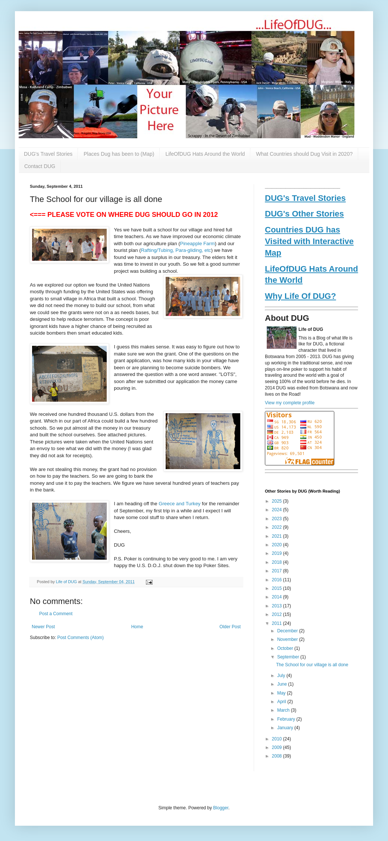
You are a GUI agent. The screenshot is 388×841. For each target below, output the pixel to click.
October (285, 648)
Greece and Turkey (179, 503)
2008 (277, 756)
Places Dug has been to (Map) (119, 154)
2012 (277, 614)
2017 (277, 570)
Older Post (230, 626)
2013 (277, 605)
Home (137, 626)
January (285, 727)
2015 (277, 588)
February (286, 719)
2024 (277, 509)
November (288, 639)
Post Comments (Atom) (80, 637)
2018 (277, 562)
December (288, 630)
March (284, 710)
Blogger (220, 807)
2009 (277, 747)
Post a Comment (55, 613)
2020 (277, 544)
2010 (277, 739)
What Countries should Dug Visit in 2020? (304, 154)
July (282, 675)
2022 (277, 527)
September (288, 657)
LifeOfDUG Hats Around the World (205, 154)
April (282, 701)
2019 (277, 553)
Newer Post (43, 626)
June (282, 684)
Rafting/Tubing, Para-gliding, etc (176, 250)
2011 (277, 623)
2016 (277, 579)
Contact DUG (39, 166)
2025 (277, 501)
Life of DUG (67, 581)
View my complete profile (290, 402)
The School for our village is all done (312, 664)
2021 (277, 536)
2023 (277, 518)
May (282, 693)
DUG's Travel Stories (48, 154)
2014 (277, 597)
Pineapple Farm (197, 243)
